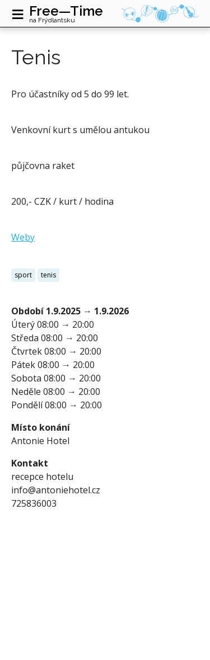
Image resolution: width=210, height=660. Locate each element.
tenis (48, 275)
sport (23, 275)
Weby (23, 237)
